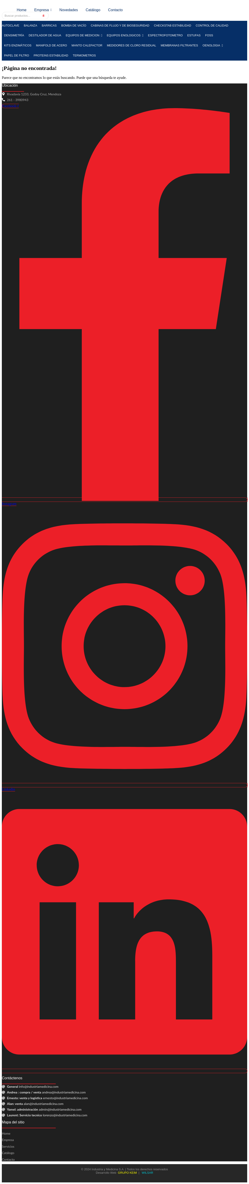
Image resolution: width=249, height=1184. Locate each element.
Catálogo (8, 1153)
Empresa (8, 1140)
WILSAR (147, 1172)
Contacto (8, 1159)
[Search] (20, 15)
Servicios (8, 1146)
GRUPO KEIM (127, 1172)
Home (6, 1133)
